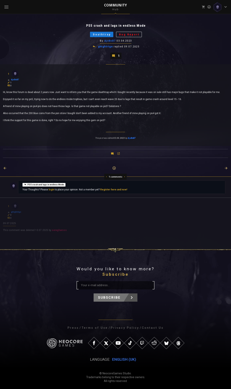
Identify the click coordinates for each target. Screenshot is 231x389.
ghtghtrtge (105, 46)
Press (73, 328)
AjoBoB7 (110, 40)
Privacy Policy (125, 328)
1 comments (116, 176)
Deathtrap (102, 34)
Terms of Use (95, 328)
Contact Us (153, 328)
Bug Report (129, 34)
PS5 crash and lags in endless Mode (44, 184)
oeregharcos (59, 230)
